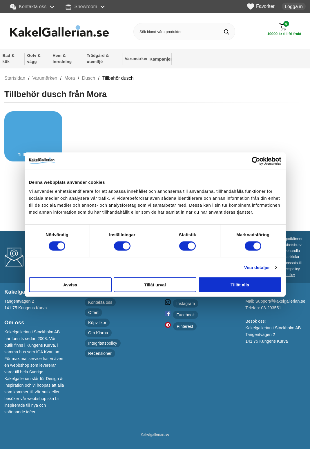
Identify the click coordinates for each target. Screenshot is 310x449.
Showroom (81, 7)
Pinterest (185, 326)
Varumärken (44, 78)
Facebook (185, 314)
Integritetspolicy (102, 343)
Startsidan (14, 78)
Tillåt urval (155, 284)
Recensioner (100, 353)
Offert (93, 312)
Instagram (185, 303)
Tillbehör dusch (118, 78)
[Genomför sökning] (226, 32)
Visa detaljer (257, 267)
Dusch (88, 78)
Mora (69, 78)
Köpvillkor (97, 322)
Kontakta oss (28, 7)
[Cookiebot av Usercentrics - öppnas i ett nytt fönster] (256, 161)
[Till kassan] (284, 29)
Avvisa (70, 284)
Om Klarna (98, 332)
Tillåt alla (240, 284)
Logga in (294, 6)
